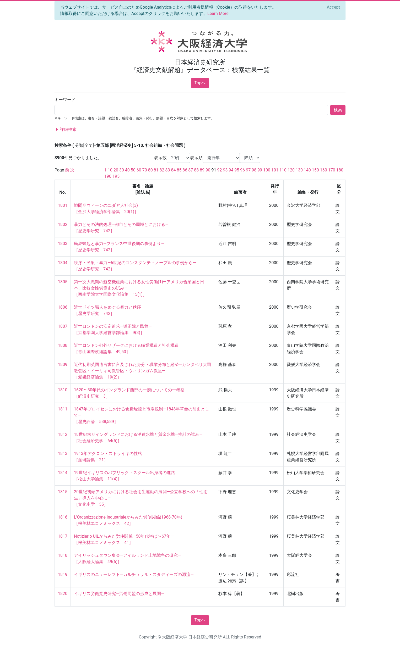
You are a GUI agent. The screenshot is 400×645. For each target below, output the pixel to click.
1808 (62, 345)
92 (219, 170)
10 (110, 170)
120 (291, 170)
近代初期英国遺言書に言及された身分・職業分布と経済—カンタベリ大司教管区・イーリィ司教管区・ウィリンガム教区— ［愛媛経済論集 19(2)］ (143, 371)
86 (184, 170)
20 (115, 170)
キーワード (65, 99)
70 (144, 170)
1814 (62, 472)
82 (162, 170)
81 (156, 170)
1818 (62, 555)
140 (307, 170)
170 (331, 170)
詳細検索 (66, 129)
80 (150, 170)
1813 (62, 453)
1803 (62, 243)
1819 (62, 574)
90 (208, 170)
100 (266, 170)
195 (116, 176)
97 (248, 170)
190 (107, 176)
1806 (62, 307)
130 (299, 170)
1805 (62, 281)
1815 (62, 491)
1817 (62, 536)
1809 (62, 364)
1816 (62, 517)
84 (173, 170)
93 (225, 170)
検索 (338, 109)
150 (315, 170)
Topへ (200, 82)
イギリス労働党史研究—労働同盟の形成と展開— (119, 593)
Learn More (218, 13)
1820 (62, 593)
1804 (62, 262)
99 (259, 170)
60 (139, 170)
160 (323, 170)
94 (231, 170)
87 (190, 170)
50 (133, 170)
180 (339, 170)
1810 (62, 389)
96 (242, 170)
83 (167, 170)
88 (196, 170)
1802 (62, 224)
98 (254, 170)
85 (179, 170)
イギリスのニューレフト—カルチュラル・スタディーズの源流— (134, 574)
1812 (62, 434)
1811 (62, 409)
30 (121, 170)
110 (283, 170)
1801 (62, 205)
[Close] (333, 7)
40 (127, 170)
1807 (62, 326)
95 (236, 170)
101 (274, 170)
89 (202, 170)
